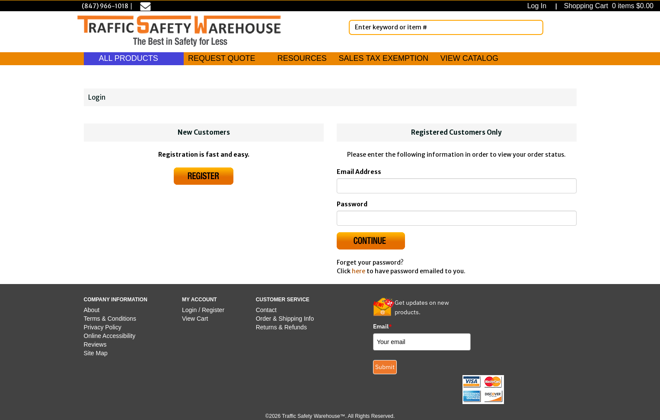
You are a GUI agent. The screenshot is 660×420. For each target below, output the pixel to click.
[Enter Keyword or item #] (446, 27)
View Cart (195, 318)
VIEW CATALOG (469, 58)
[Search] (535, 27)
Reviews (95, 344)
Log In (538, 5)
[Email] (457, 185)
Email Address (359, 172)
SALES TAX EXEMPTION (383, 58)
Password (352, 204)
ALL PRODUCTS (134, 58)
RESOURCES (302, 58)
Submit (385, 367)
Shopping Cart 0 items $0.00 (608, 5)
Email (382, 326)
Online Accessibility (110, 335)
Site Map (96, 353)
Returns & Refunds (281, 327)
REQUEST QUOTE (221, 58)
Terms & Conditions (110, 318)
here (358, 271)
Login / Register (203, 309)
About (92, 309)
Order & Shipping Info (285, 318)
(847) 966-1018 (105, 6)
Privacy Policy (102, 327)
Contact (266, 309)
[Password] (457, 218)
